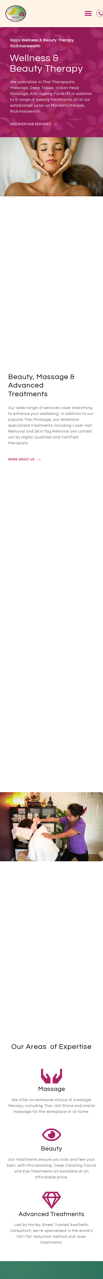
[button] (88, 13)
